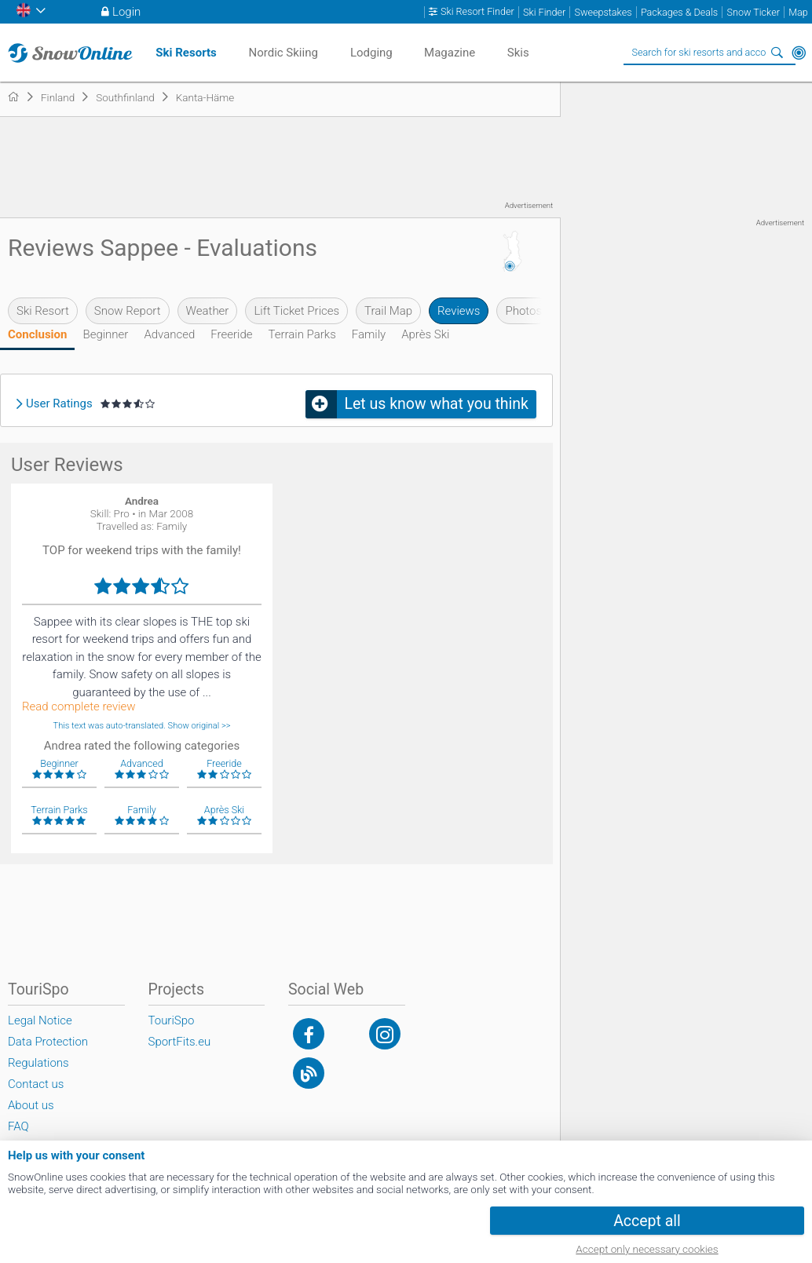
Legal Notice (40, 1020)
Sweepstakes (602, 12)
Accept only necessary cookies (647, 1249)
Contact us (36, 1084)
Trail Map (388, 311)
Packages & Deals (679, 12)
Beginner (105, 334)
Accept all (647, 1221)
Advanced (169, 334)
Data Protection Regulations (48, 1052)
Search (776, 52)
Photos (523, 311)
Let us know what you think (437, 404)
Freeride (231, 334)
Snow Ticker (753, 12)
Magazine (449, 53)
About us (31, 1105)
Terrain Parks (301, 334)
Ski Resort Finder (477, 11)
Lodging (371, 53)
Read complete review (79, 707)
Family (369, 334)
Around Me (798, 52)
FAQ (18, 1126)
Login (126, 12)
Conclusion (37, 334)
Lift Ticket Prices (296, 311)
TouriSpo (171, 1020)
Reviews (458, 311)
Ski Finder (544, 12)
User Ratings (59, 404)
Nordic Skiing (282, 53)
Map (798, 12)
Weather (207, 311)
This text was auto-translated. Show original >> (142, 726)
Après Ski (425, 334)
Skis (518, 53)
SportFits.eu (179, 1042)
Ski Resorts (185, 53)
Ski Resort (42, 311)
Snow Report (127, 311)
